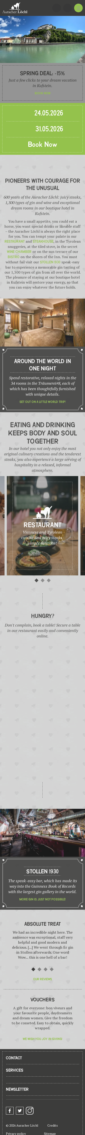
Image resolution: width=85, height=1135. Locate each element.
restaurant (15, 254)
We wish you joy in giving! (42, 1039)
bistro (13, 270)
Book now (43, 93)
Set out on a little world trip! (42, 415)
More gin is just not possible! (42, 912)
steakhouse (43, 254)
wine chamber (19, 264)
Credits (52, 1125)
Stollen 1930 (50, 275)
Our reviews (42, 979)
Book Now (42, 145)
